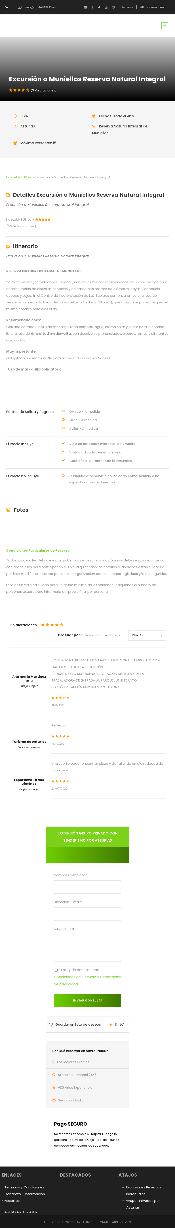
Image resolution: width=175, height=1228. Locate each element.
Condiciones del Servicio (75, 977)
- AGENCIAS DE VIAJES (19, 1211)
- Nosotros (11, 1200)
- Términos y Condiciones (23, 1187)
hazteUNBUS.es (19, 177)
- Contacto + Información (23, 1194)
